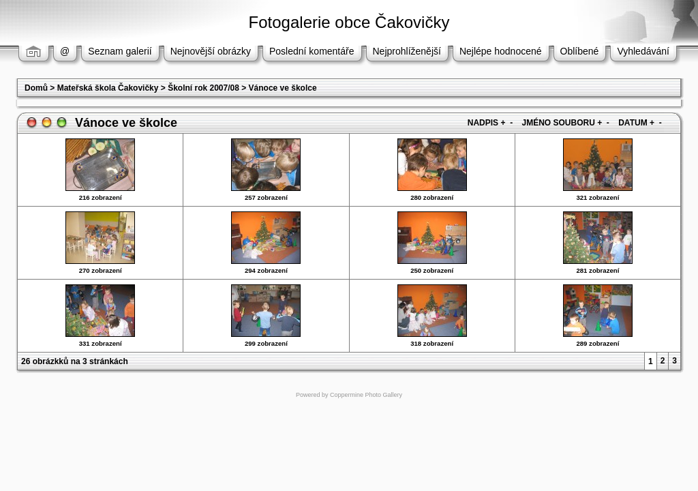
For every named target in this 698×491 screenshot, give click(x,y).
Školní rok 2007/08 (203, 88)
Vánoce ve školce (283, 88)
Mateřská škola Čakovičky (108, 88)
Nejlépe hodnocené (500, 51)
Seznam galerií (119, 51)
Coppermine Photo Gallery (366, 394)
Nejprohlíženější (407, 51)
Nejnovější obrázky (210, 51)
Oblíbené (579, 51)
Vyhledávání (643, 51)
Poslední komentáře (311, 51)
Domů (36, 88)
